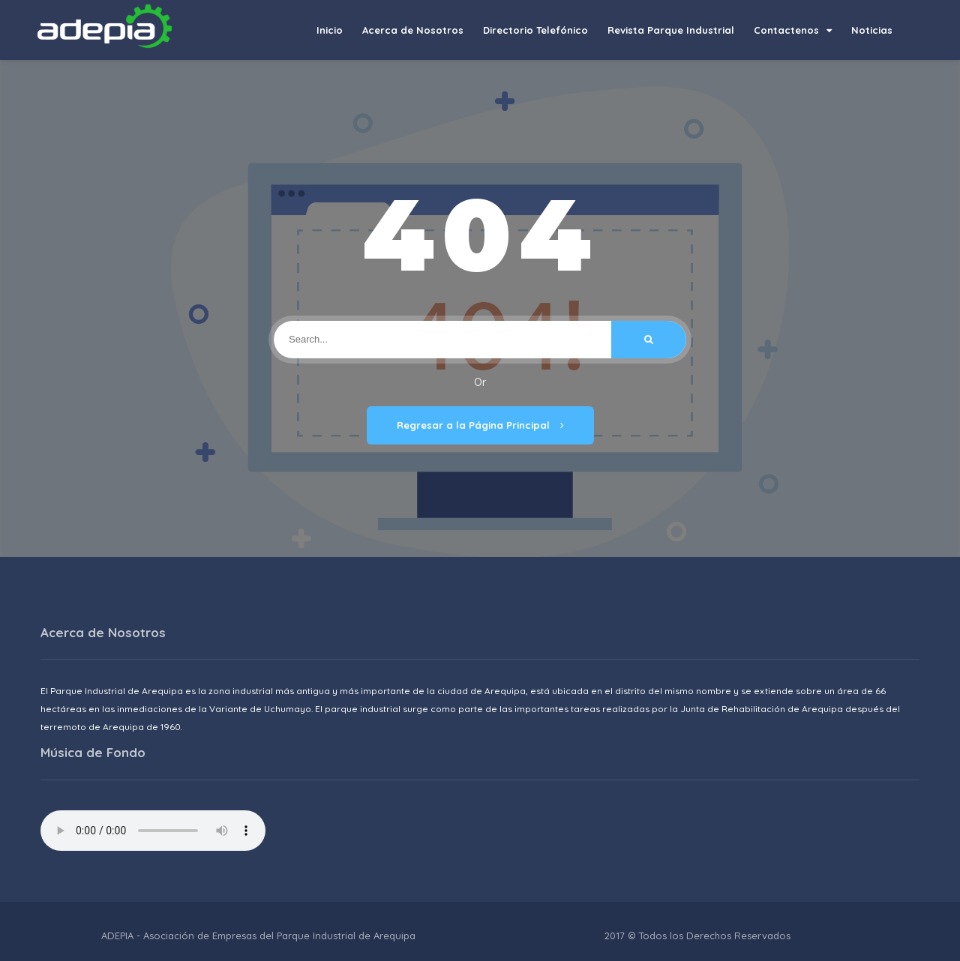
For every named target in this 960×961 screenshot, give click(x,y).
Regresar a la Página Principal (480, 425)
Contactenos (793, 30)
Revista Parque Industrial (671, 30)
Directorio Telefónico (535, 30)
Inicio (329, 30)
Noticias (871, 30)
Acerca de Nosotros (413, 30)
